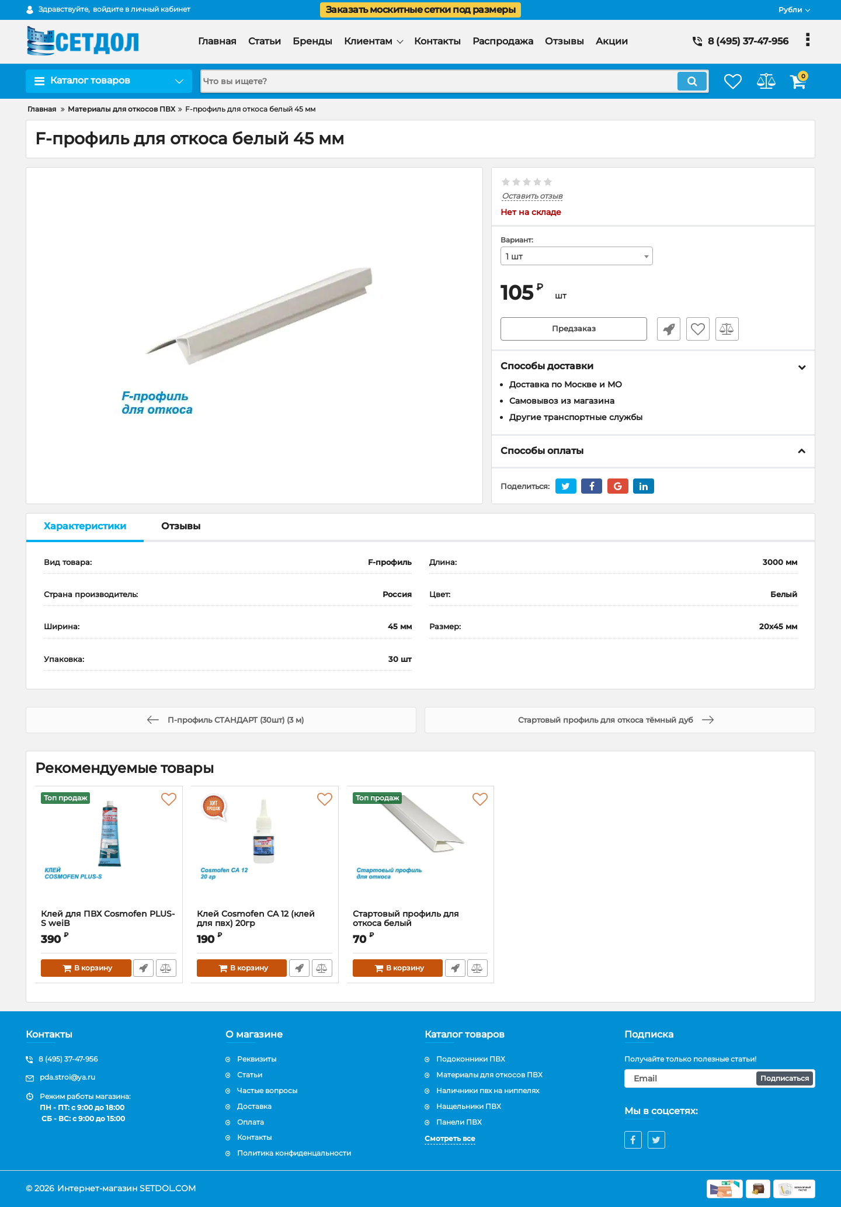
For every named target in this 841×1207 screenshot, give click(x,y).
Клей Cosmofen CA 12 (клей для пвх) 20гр (264, 924)
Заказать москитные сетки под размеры (420, 9)
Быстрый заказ (664, 329)
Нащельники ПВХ (468, 1106)
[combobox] (577, 256)
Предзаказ (574, 329)
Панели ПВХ (459, 1122)
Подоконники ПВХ (470, 1059)
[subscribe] (720, 1078)
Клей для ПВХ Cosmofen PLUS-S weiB (108, 924)
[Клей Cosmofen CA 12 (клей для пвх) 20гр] (264, 850)
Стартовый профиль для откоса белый (406, 919)
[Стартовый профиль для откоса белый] (420, 850)
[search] (442, 81)
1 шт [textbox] (514, 257)
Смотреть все (450, 1138)
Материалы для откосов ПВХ (489, 1074)
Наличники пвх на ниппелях (487, 1090)
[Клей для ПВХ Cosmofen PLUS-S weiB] (108, 850)
